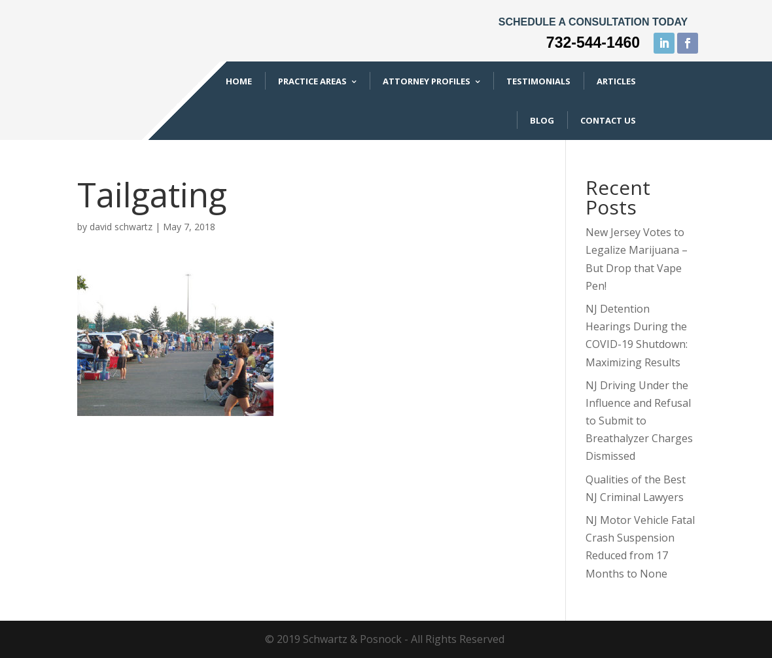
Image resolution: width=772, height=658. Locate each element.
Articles (616, 81)
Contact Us (608, 120)
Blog (542, 120)
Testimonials (538, 81)
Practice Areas (312, 81)
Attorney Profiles (426, 81)
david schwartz (121, 226)
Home (239, 81)
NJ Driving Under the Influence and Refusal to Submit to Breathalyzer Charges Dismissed (639, 421)
